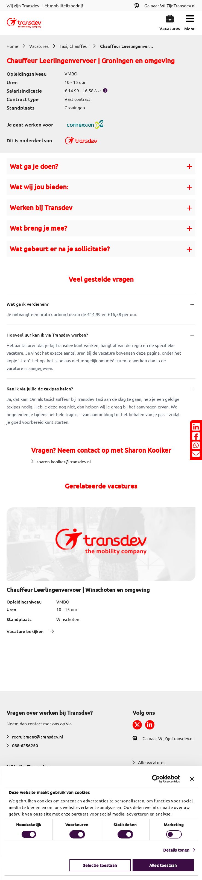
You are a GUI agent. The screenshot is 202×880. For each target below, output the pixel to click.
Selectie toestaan (100, 865)
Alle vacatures (149, 762)
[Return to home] (24, 23)
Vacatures (39, 46)
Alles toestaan (163, 865)
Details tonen (176, 850)
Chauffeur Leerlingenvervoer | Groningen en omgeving (127, 46)
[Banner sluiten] (192, 779)
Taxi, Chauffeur (74, 46)
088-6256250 (22, 745)
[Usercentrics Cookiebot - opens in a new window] (156, 779)
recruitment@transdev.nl (35, 737)
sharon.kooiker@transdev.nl (61, 461)
